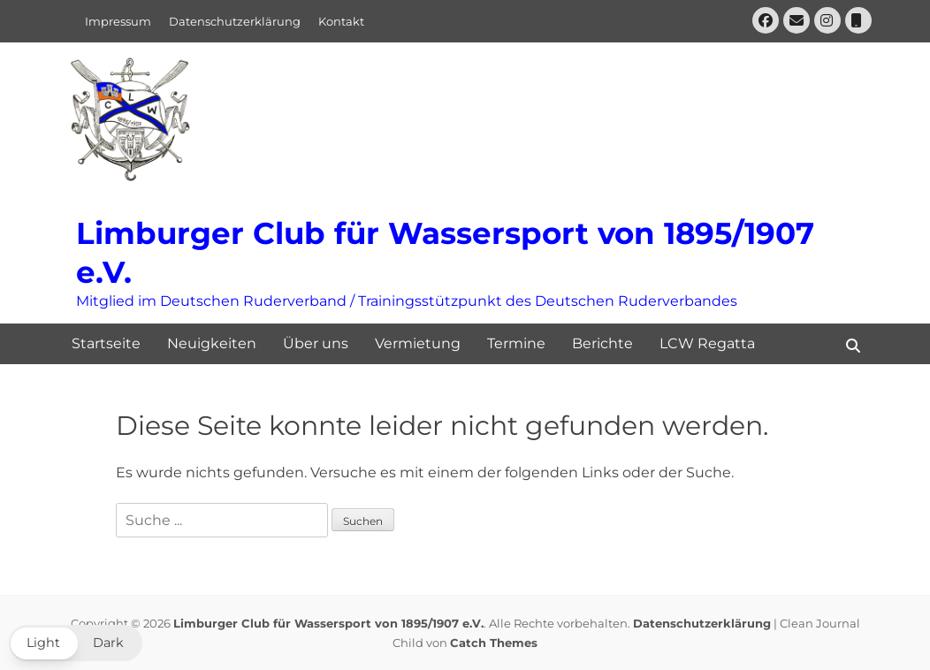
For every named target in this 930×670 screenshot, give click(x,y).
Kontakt (341, 21)
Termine (516, 343)
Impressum (118, 21)
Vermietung (418, 343)
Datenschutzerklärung (235, 21)
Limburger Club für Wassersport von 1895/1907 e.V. (328, 623)
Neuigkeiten (211, 343)
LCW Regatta (707, 343)
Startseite (106, 343)
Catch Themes (493, 643)
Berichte (602, 343)
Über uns (315, 343)
